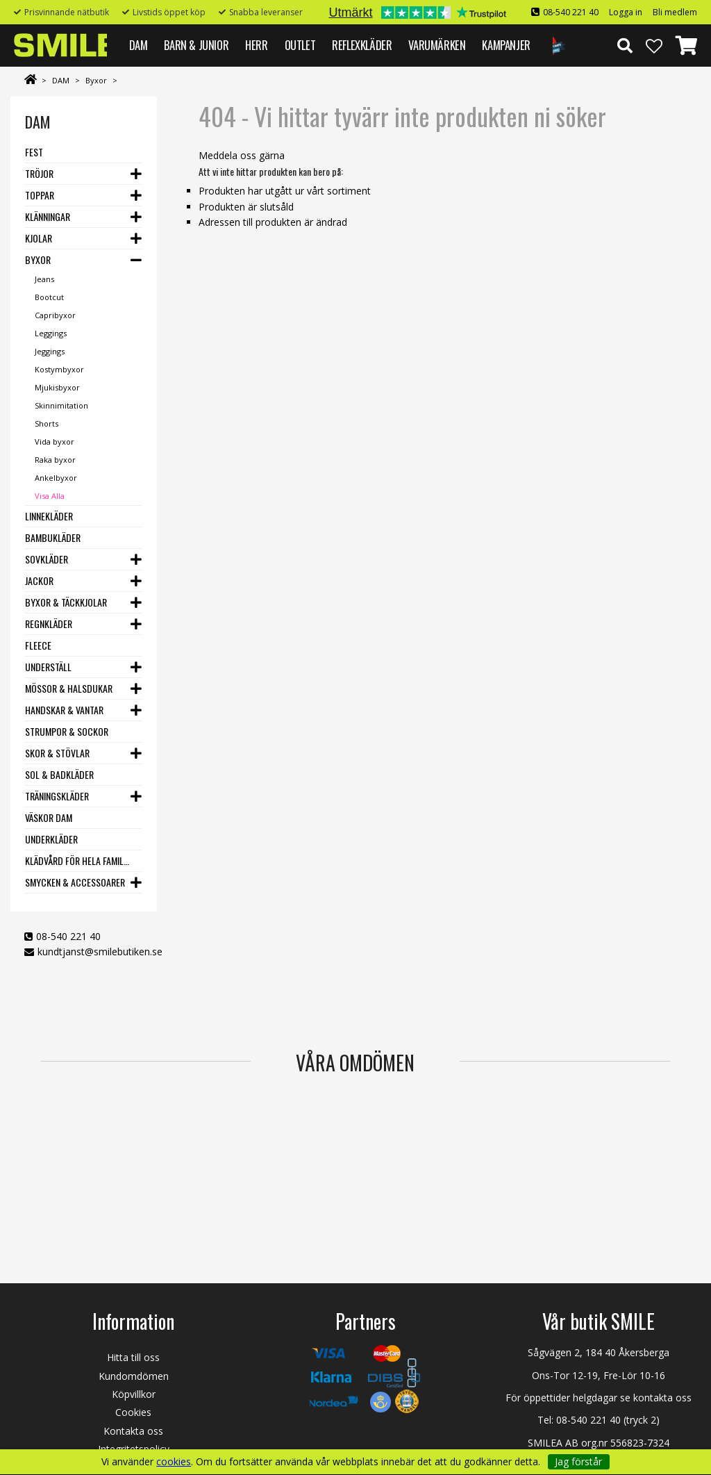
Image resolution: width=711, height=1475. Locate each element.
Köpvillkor (134, 1394)
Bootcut (49, 297)
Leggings (51, 333)
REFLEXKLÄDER (362, 44)
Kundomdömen (134, 1376)
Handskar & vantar (64, 709)
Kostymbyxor (59, 369)
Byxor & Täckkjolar (66, 602)
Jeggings (50, 351)
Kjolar (38, 238)
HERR (256, 44)
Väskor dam (48, 817)
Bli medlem (675, 12)
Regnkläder (48, 623)
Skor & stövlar (57, 752)
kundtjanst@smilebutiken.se (99, 951)
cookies (173, 1462)
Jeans (44, 279)
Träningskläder (57, 796)
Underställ (48, 666)
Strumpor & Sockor (66, 731)
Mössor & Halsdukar (68, 688)
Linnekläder (49, 516)
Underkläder (51, 839)
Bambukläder (53, 537)
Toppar (39, 195)
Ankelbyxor (56, 477)
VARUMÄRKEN (436, 44)
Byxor (96, 80)
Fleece (38, 645)
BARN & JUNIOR (196, 44)
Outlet (300, 44)
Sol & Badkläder (59, 774)
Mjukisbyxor (57, 387)
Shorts (46, 423)
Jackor (39, 580)
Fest (34, 152)
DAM (138, 44)
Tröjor (39, 173)
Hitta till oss (133, 1357)
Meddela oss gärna (242, 155)
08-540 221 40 (571, 12)
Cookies (133, 1412)
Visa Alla (50, 496)
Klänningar (47, 216)
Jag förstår (578, 1461)
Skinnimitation (61, 405)
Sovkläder (46, 559)
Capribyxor (55, 315)
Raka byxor (55, 459)
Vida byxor (54, 441)
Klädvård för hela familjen (78, 860)
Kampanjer (506, 44)
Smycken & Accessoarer (75, 882)
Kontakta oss (133, 1430)
